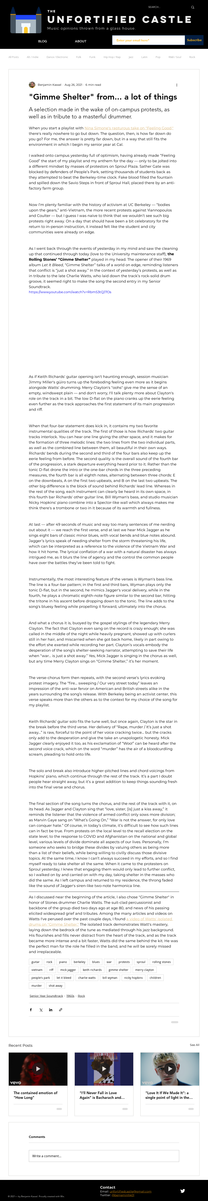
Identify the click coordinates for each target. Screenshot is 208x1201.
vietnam (36, 970)
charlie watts (87, 978)
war (109, 962)
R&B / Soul (175, 57)
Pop (158, 57)
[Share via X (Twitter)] (41, 1010)
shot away (55, 986)
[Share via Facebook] (31, 1010)
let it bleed (64, 978)
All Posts (14, 57)
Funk (92, 57)
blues (96, 962)
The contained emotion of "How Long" (35, 1095)
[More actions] (176, 84)
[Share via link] (61, 1010)
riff (51, 970)
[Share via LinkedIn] (51, 1010)
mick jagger (68, 970)
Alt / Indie (32, 57)
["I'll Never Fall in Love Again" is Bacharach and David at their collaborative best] (104, 1069)
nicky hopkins (133, 978)
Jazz (131, 57)
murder (36, 986)
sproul (141, 962)
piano (63, 962)
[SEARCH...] (165, 7)
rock (49, 962)
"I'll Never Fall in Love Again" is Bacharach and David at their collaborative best (103, 1095)
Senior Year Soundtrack (46, 996)
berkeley (79, 962)
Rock (192, 57)
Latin (144, 57)
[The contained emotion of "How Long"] (38, 1069)
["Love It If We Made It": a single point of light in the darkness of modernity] (170, 1069)
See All (194, 1045)
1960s (70, 996)
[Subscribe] (194, 40)
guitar (35, 962)
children (155, 978)
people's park (40, 978)
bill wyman (110, 978)
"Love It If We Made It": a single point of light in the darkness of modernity (167, 1095)
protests (124, 962)
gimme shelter (118, 970)
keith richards (92, 970)
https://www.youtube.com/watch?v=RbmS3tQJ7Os (70, 292)
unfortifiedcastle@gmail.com (131, 1191)
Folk (78, 57)
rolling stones (161, 962)
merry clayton (144, 970)
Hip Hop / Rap (112, 57)
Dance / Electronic (57, 57)
